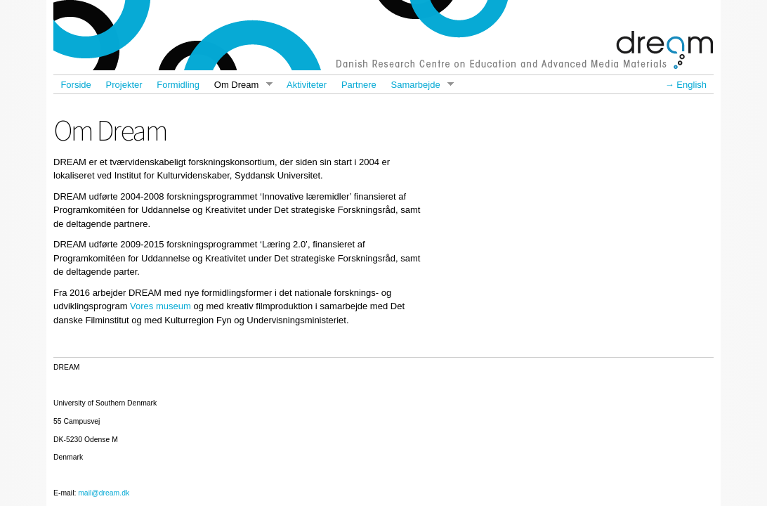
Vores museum (160, 306)
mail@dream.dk (103, 493)
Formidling (178, 84)
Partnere (358, 84)
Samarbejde (418, 84)
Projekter (124, 84)
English (691, 84)
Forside (75, 84)
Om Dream (239, 84)
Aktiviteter (307, 84)
